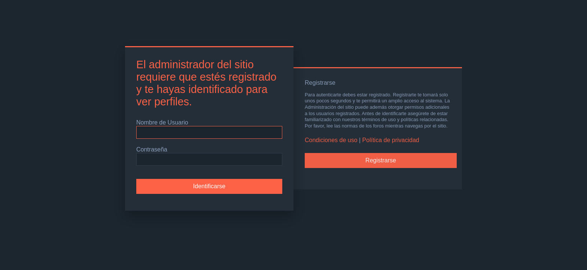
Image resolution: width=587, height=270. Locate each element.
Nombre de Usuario (162, 122)
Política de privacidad (390, 140)
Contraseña (151, 149)
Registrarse (380, 160)
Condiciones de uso (331, 140)
